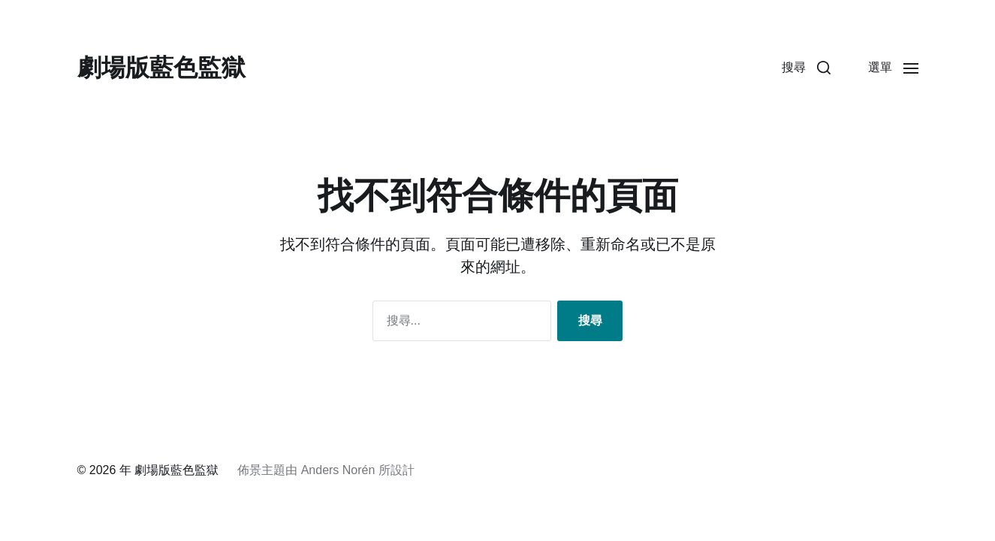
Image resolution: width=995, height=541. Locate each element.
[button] (806, 67)
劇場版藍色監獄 (161, 68)
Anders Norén (338, 470)
